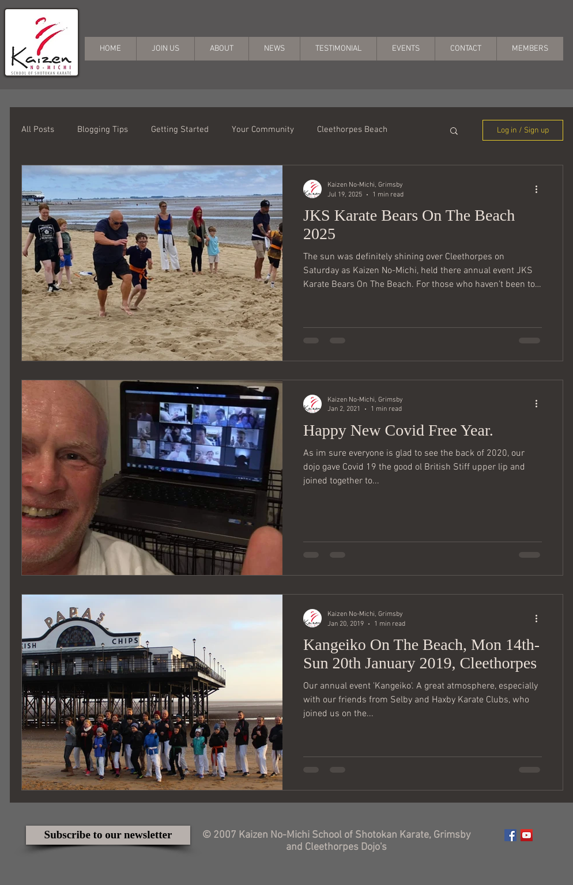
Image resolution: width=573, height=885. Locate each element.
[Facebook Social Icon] (510, 835)
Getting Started (180, 129)
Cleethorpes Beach (352, 129)
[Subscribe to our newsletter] (108, 835)
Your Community (263, 129)
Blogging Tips (102, 129)
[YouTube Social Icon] (527, 835)
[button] (453, 132)
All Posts (37, 129)
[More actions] (540, 189)
